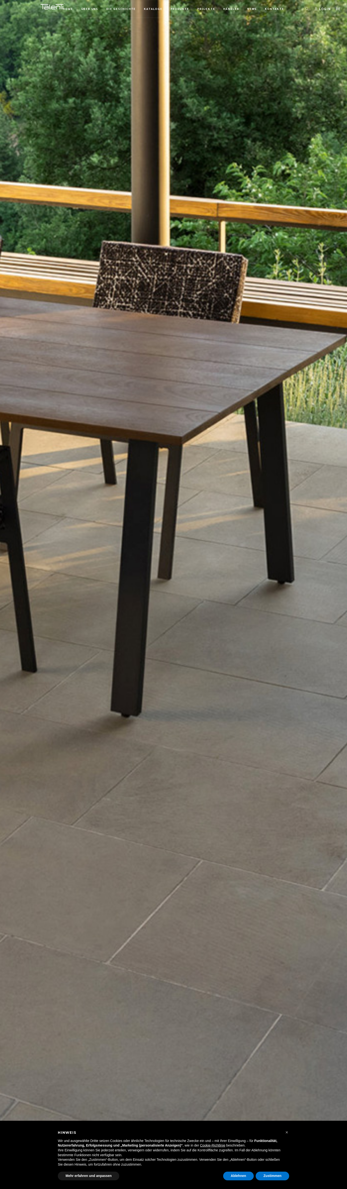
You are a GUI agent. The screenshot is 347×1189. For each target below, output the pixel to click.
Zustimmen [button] (272, 1176)
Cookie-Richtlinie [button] (212, 1145)
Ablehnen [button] (238, 1176)
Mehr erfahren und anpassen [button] (89, 1176)
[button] (287, 1132)
